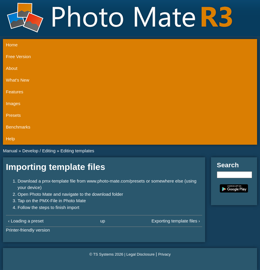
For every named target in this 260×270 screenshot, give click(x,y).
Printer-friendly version (28, 229)
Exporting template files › (175, 220)
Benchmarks (18, 126)
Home (12, 44)
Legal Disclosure (140, 254)
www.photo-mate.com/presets (116, 180)
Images (13, 103)
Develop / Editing (38, 150)
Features (14, 91)
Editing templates (77, 150)
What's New (17, 79)
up (102, 220)
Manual (10, 150)
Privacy (164, 254)
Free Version (18, 56)
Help (10, 138)
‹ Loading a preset (26, 220)
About (11, 68)
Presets (13, 115)
